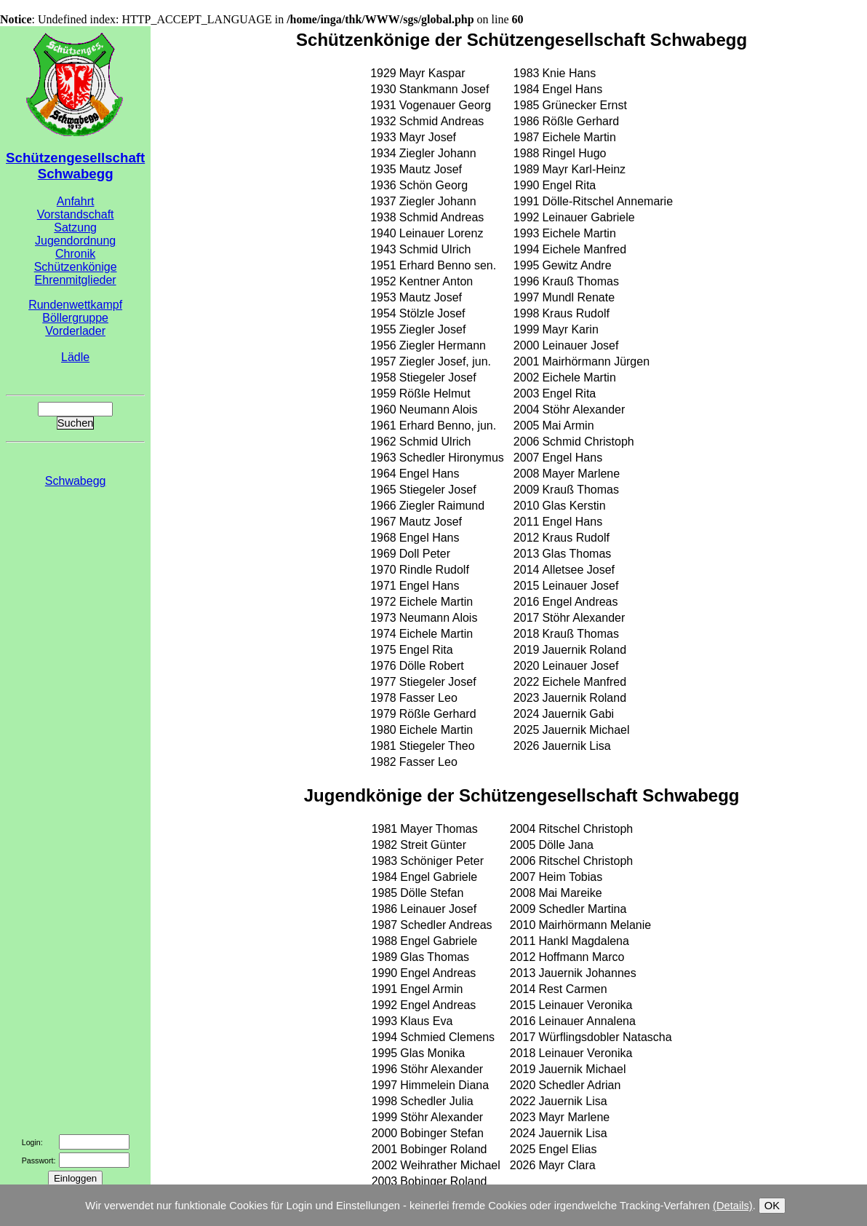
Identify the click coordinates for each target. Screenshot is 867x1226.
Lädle (75, 357)
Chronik (75, 254)
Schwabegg (75, 481)
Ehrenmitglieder (75, 280)
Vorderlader (75, 331)
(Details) (733, 1205)
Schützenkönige (75, 267)
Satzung (75, 227)
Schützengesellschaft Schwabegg (75, 165)
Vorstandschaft (75, 214)
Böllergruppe (75, 318)
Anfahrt (76, 201)
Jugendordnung (75, 240)
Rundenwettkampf (75, 304)
